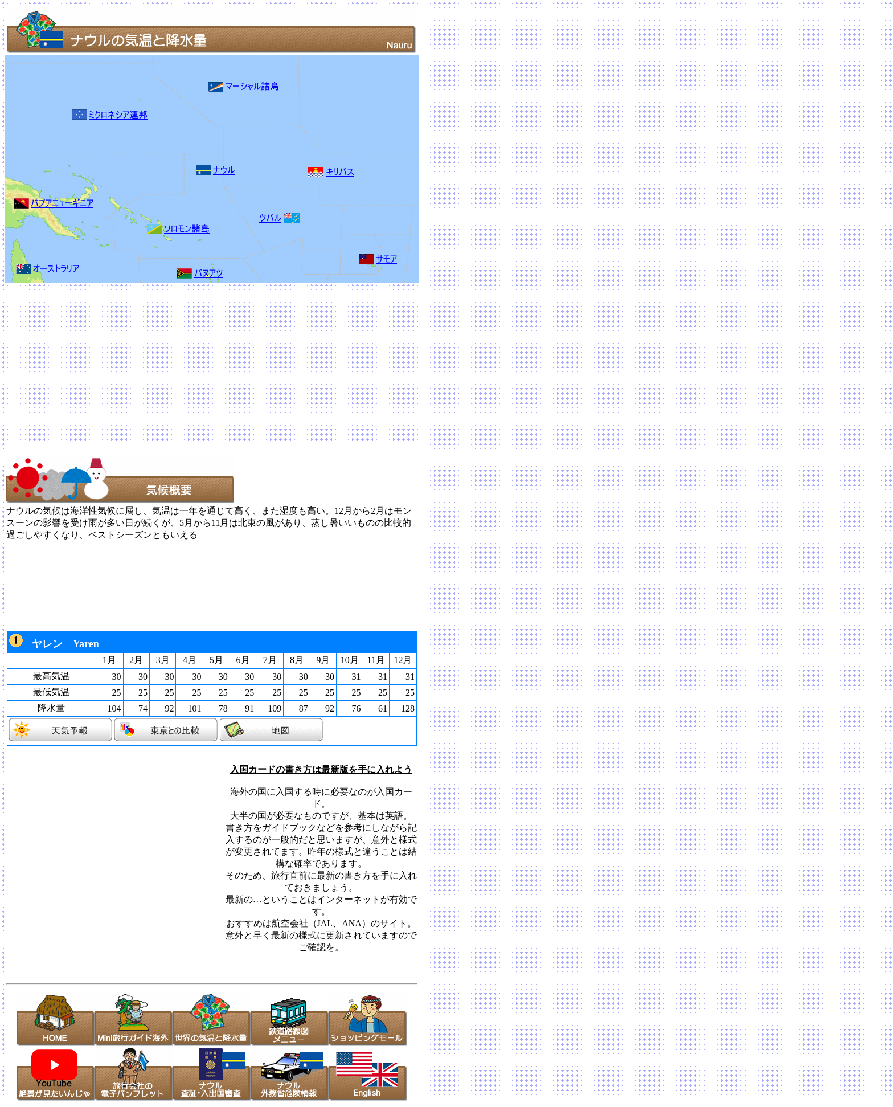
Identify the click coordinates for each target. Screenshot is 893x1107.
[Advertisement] (346, 362)
